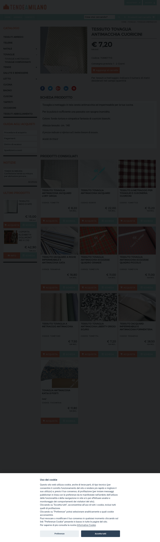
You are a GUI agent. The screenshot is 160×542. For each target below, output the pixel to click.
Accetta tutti (100, 533)
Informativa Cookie (86, 525)
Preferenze (60, 533)
